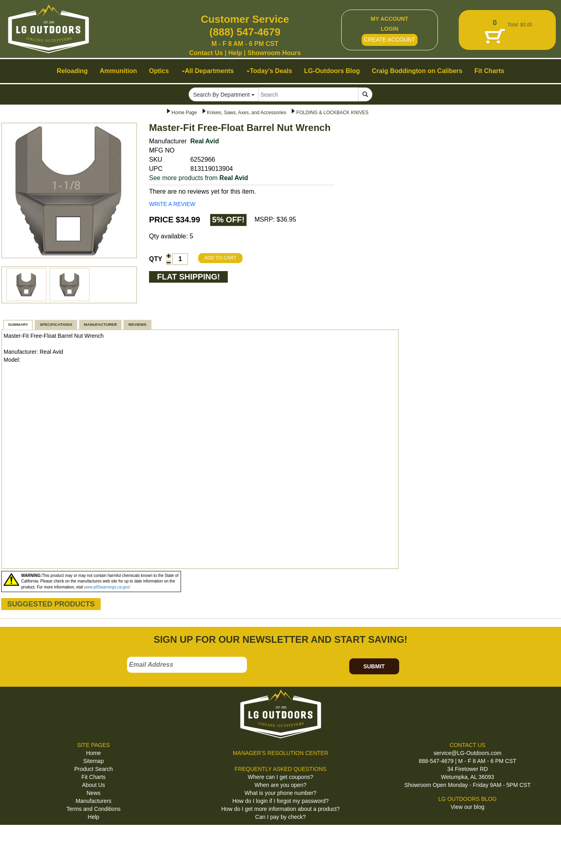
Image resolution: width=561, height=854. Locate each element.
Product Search (93, 769)
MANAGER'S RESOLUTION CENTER (280, 753)
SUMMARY (18, 324)
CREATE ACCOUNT (389, 39)
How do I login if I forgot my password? (280, 801)
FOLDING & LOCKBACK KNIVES (332, 112)
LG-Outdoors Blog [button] (332, 70)
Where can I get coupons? (280, 777)
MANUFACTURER (100, 324)
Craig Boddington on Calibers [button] (417, 70)
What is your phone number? (280, 793)
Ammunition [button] (118, 70)
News (93, 793)
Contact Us (206, 53)
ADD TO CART (220, 258)
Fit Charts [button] (489, 70)
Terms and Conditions (93, 809)
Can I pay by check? (280, 817)
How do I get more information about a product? (280, 809)
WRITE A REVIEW (172, 204)
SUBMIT (374, 666)
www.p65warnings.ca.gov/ (107, 587)
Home (93, 753)
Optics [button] (159, 70)
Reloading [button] (72, 70)
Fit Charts (94, 777)
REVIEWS (137, 324)
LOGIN (389, 29)
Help (235, 53)
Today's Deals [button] (269, 70)
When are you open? (280, 785)
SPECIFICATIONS (56, 324)
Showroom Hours (273, 53)
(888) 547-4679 (244, 32)
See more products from (198, 177)
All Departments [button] (208, 70)
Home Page (184, 112)
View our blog (468, 807)
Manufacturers (93, 801)
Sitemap (93, 761)
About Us (93, 785)
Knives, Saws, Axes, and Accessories (246, 112)
